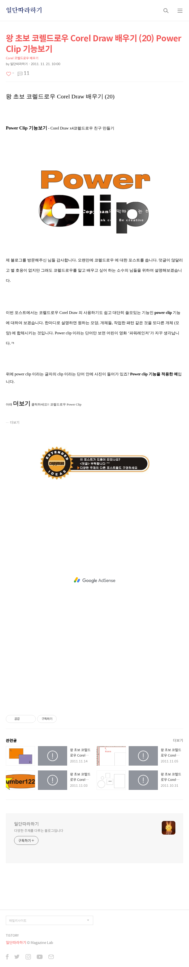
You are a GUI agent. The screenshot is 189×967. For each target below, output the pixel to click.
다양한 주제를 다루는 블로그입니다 (38, 830)
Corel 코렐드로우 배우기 (22, 57)
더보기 (14, 422)
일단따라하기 (24, 10)
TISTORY (12, 935)
